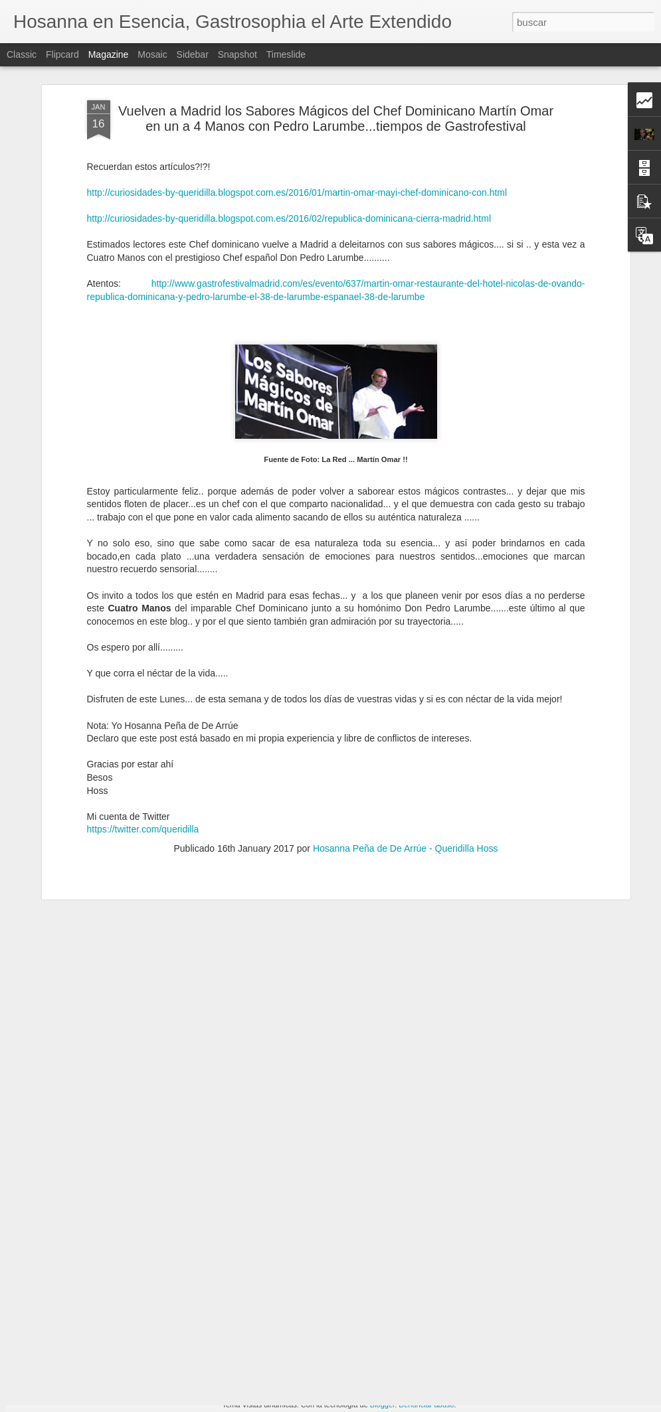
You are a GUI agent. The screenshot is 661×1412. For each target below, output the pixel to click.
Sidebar (193, 54)
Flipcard (62, 54)
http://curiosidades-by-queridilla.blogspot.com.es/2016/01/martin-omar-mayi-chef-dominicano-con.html (297, 132)
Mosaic (152, 54)
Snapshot (237, 54)
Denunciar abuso (426, 1405)
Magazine (108, 54)
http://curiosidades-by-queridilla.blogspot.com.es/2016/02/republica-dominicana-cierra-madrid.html (289, 158)
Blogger (382, 1405)
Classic (22, 54)
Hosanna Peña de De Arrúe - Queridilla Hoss (405, 788)
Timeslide (286, 54)
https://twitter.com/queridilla (144, 768)
